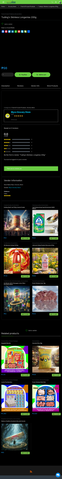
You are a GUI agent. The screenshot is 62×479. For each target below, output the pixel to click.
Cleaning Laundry (36, 205)
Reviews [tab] (20, 86)
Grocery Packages (13, 341)
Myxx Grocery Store (15, 187)
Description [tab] (5, 86)
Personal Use (53, 243)
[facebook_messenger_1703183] (58, 475)
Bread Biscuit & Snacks (7, 418)
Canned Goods (7, 205)
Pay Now (24, 74)
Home (3, 6)
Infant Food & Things (45, 243)
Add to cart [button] (25, 238)
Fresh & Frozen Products (28, 6)
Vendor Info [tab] (35, 86)
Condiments (7, 243)
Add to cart (42, 74)
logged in (14, 159)
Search (52, 2)
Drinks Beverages (16, 281)
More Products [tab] (52, 86)
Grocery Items (12, 6)
